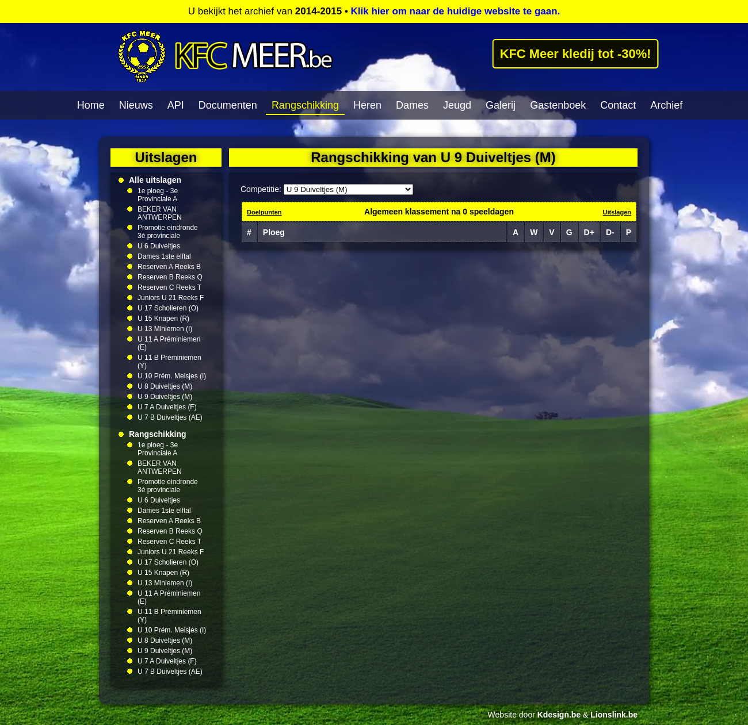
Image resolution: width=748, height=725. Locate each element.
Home (91, 105)
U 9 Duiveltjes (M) (165, 397)
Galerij (501, 105)
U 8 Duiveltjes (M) (165, 386)
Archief (666, 105)
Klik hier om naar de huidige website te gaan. (455, 11)
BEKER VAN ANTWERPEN (160, 213)
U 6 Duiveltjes (159, 246)
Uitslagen (616, 212)
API (175, 105)
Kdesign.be (559, 714)
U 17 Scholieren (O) (168, 308)
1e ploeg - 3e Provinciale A (158, 195)
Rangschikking (305, 105)
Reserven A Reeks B (169, 267)
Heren (367, 105)
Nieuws (136, 105)
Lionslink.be (614, 714)
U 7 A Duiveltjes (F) (167, 407)
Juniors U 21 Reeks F (171, 298)
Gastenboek (558, 105)
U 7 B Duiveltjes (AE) (170, 417)
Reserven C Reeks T (169, 287)
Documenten (228, 105)
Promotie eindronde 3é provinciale (168, 232)
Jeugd (457, 105)
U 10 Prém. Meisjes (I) (172, 376)
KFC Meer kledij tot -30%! (575, 53)
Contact (618, 105)
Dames (412, 105)
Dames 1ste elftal (164, 256)
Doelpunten (264, 212)
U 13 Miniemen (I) (165, 329)
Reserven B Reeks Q (170, 277)
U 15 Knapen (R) (163, 318)
